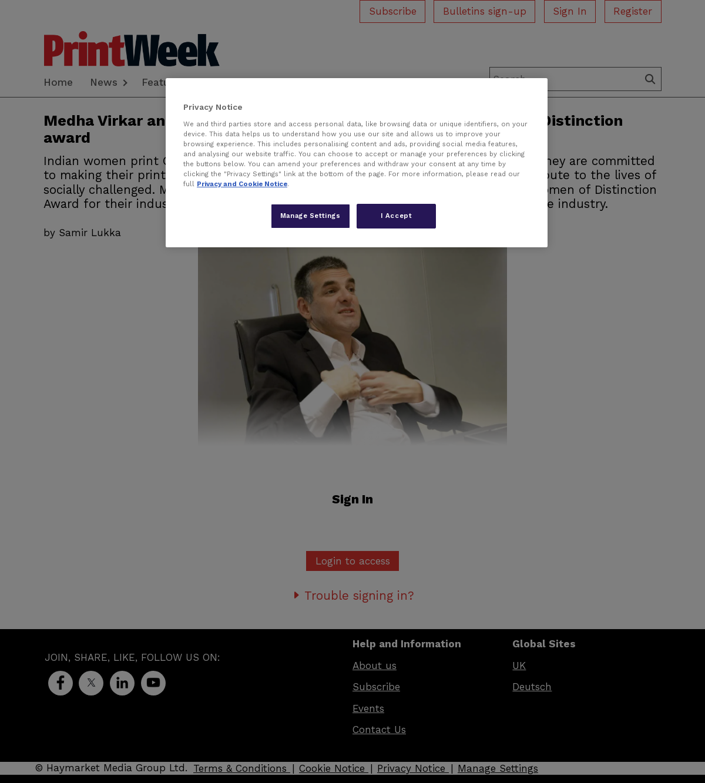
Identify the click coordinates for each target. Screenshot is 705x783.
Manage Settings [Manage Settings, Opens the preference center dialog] (310, 215)
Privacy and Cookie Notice (242, 184)
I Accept (396, 215)
